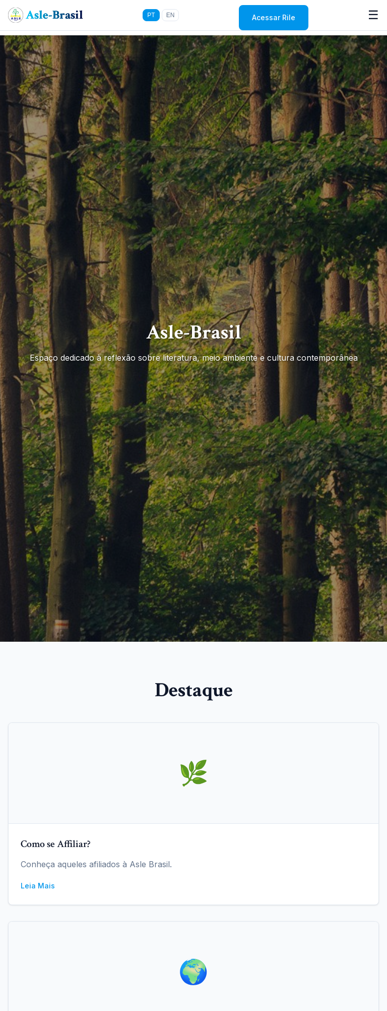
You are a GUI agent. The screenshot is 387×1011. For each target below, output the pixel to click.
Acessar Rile (273, 17)
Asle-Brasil (54, 15)
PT (151, 15)
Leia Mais (38, 885)
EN (170, 15)
